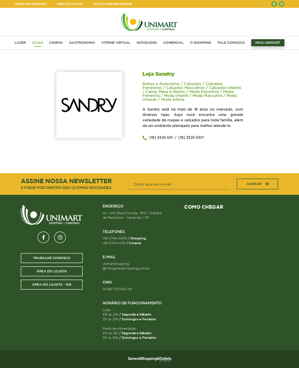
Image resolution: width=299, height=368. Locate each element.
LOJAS (37, 42)
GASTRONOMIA (82, 42)
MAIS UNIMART (267, 42)
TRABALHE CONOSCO (30, 4)
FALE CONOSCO (231, 42)
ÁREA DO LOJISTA (70, 4)
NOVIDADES (147, 42)
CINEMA (56, 42)
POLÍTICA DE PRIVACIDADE (113, 4)
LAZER (20, 42)
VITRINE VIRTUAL (115, 42)
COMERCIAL (173, 42)
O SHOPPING (200, 42)
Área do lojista (51, 271)
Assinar (257, 184)
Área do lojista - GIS (51, 284)
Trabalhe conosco (51, 258)
